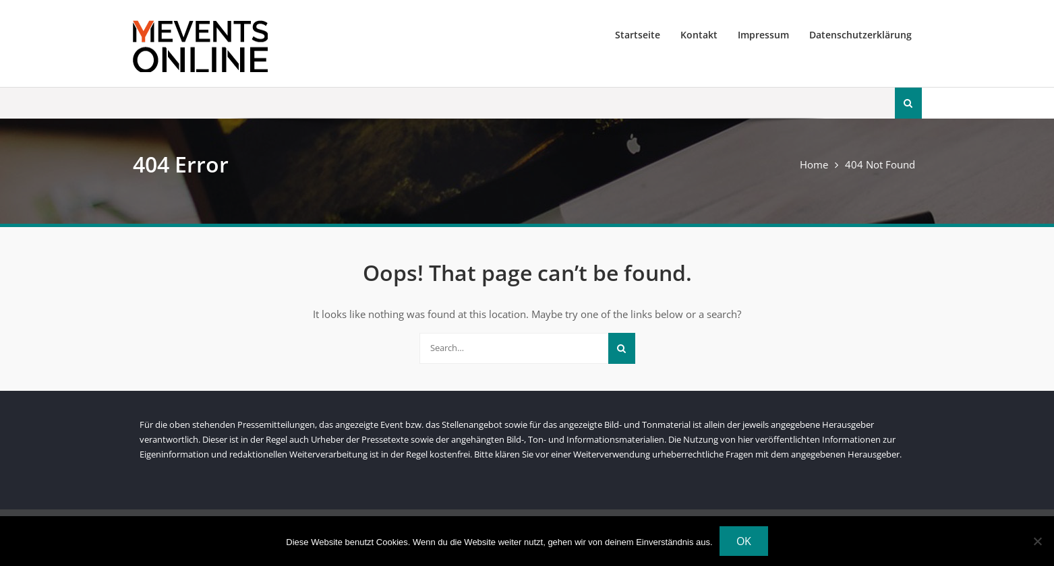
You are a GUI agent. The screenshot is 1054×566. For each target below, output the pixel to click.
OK (743, 541)
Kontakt (699, 34)
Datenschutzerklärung (860, 34)
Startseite (637, 34)
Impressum (763, 34)
